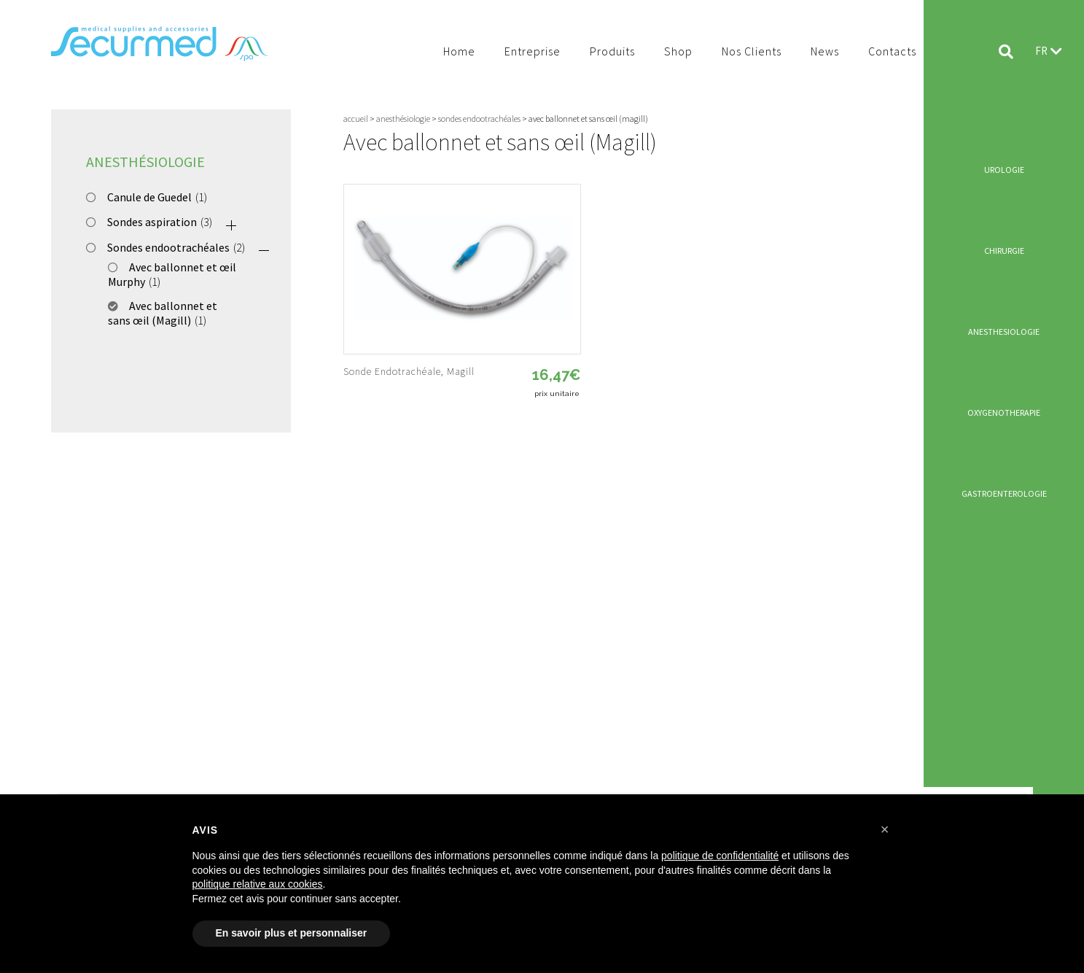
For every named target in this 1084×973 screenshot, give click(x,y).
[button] (885, 829)
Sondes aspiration (152, 221)
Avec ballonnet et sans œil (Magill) (162, 312)
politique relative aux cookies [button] (257, 884)
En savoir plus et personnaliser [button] (291, 933)
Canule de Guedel (149, 197)
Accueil (355, 118)
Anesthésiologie (145, 161)
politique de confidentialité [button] (720, 855)
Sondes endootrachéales (168, 247)
